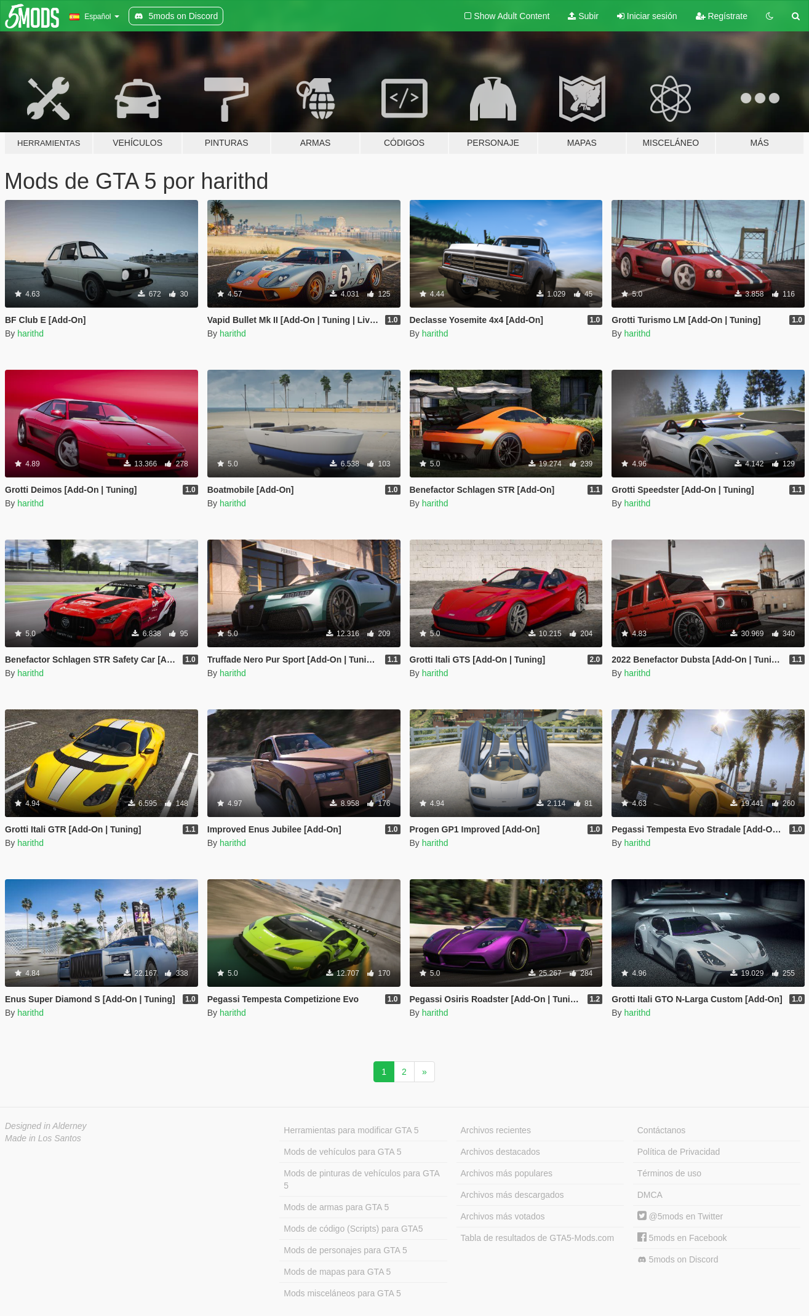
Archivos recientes (496, 1130)
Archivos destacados (500, 1152)
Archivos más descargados (512, 1195)
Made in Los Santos (43, 1138)
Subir (583, 16)
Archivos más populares (506, 1173)
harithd (30, 333)
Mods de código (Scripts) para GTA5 (353, 1229)
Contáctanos (661, 1130)
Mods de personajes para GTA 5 (345, 1250)
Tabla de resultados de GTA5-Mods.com (538, 1238)
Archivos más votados (503, 1216)
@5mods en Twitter (680, 1216)
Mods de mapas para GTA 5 (337, 1272)
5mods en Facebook (682, 1237)
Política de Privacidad (678, 1152)
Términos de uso (669, 1173)
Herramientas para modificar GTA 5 (351, 1130)
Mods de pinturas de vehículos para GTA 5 (361, 1179)
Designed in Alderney (46, 1126)
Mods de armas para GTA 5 (336, 1207)
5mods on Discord (678, 1259)
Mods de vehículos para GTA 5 (342, 1152)
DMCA (650, 1195)
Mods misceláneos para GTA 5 (342, 1293)
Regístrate (721, 16)
